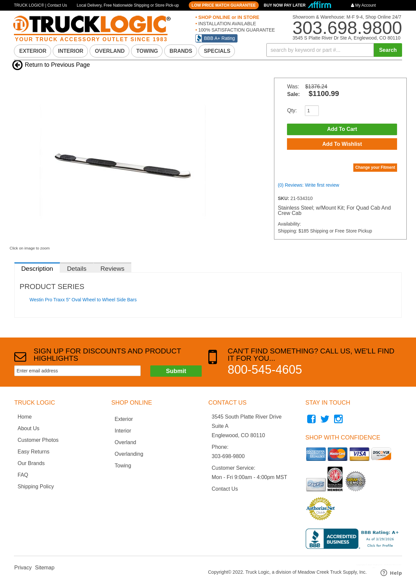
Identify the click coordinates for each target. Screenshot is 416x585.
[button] (334, 50)
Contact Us (225, 489)
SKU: (284, 199)
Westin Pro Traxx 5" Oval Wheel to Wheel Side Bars (83, 299)
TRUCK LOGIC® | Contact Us (40, 5)
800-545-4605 (265, 369)
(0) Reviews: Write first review (308, 186)
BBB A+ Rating (219, 38)
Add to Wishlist (342, 144)
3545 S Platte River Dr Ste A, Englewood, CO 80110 (346, 38)
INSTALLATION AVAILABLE (226, 23)
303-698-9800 (228, 456)
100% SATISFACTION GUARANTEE (236, 30)
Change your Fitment (375, 168)
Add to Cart (342, 129)
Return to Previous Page (57, 64)
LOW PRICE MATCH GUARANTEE (224, 5)
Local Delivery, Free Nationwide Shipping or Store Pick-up (128, 5)
